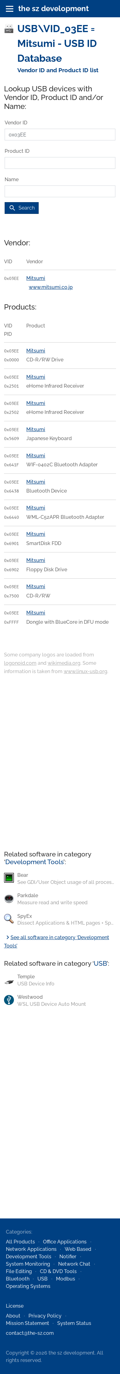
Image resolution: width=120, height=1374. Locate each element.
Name (12, 179)
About (13, 1316)
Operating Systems (28, 1286)
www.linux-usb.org (85, 671)
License (15, 1306)
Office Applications (65, 1242)
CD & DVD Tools (58, 1271)
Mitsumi (35, 278)
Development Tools (34, 862)
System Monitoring (28, 1264)
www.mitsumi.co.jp (51, 287)
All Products (20, 1242)
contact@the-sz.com (30, 1333)
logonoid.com (20, 663)
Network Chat (74, 1264)
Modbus (65, 1279)
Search (22, 208)
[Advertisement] (58, 763)
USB (100, 963)
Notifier (67, 1257)
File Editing (19, 1271)
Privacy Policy (45, 1316)
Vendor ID (16, 123)
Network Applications (31, 1249)
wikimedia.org (64, 663)
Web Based (78, 1249)
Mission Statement (27, 1323)
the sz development (53, 8)
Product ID (17, 151)
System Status (74, 1323)
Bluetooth (17, 1279)
